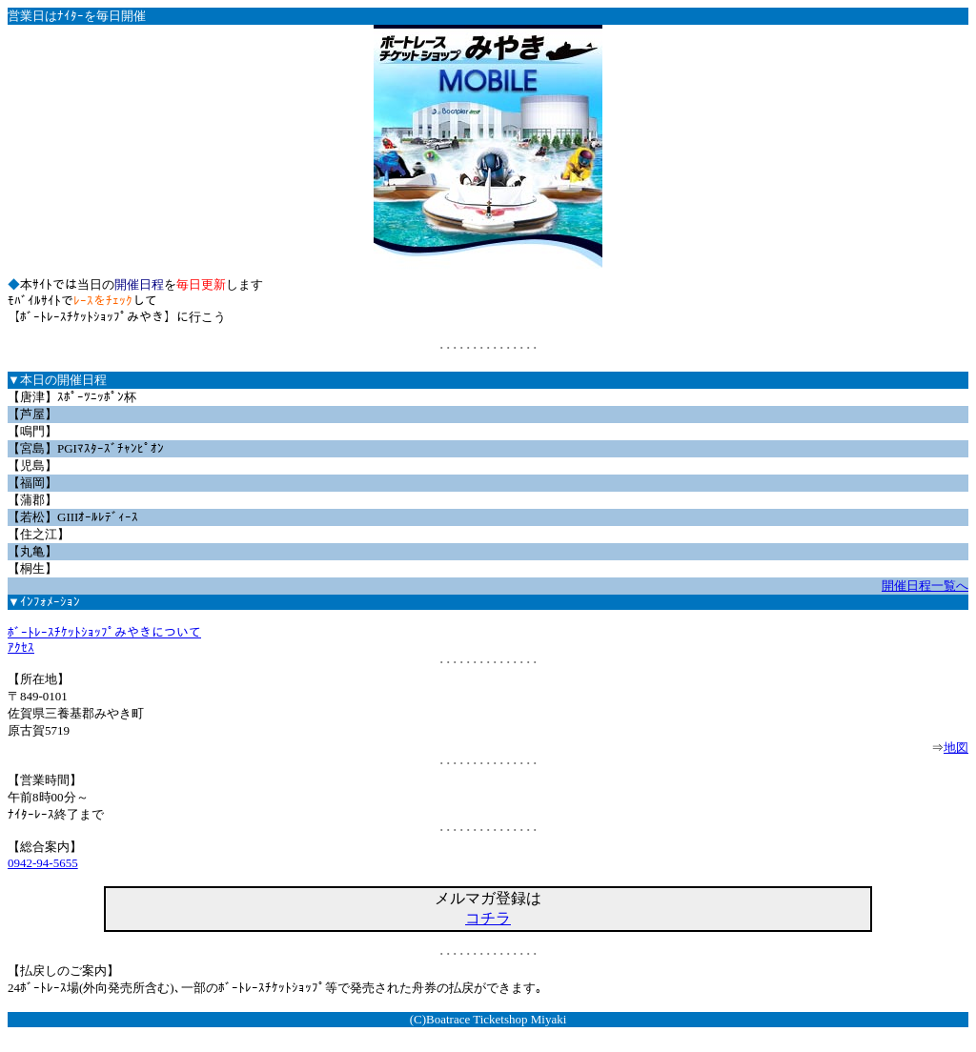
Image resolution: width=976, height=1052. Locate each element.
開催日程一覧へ (925, 585)
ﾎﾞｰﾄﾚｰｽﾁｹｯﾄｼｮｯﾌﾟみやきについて (104, 632)
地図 (956, 747)
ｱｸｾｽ (21, 647)
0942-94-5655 (43, 863)
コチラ (488, 918)
